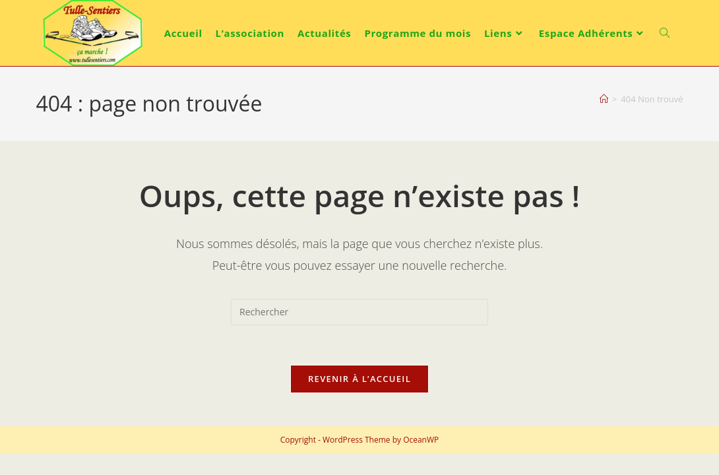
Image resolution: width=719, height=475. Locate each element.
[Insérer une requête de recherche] (359, 312)
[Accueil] (604, 99)
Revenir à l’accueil (359, 379)
